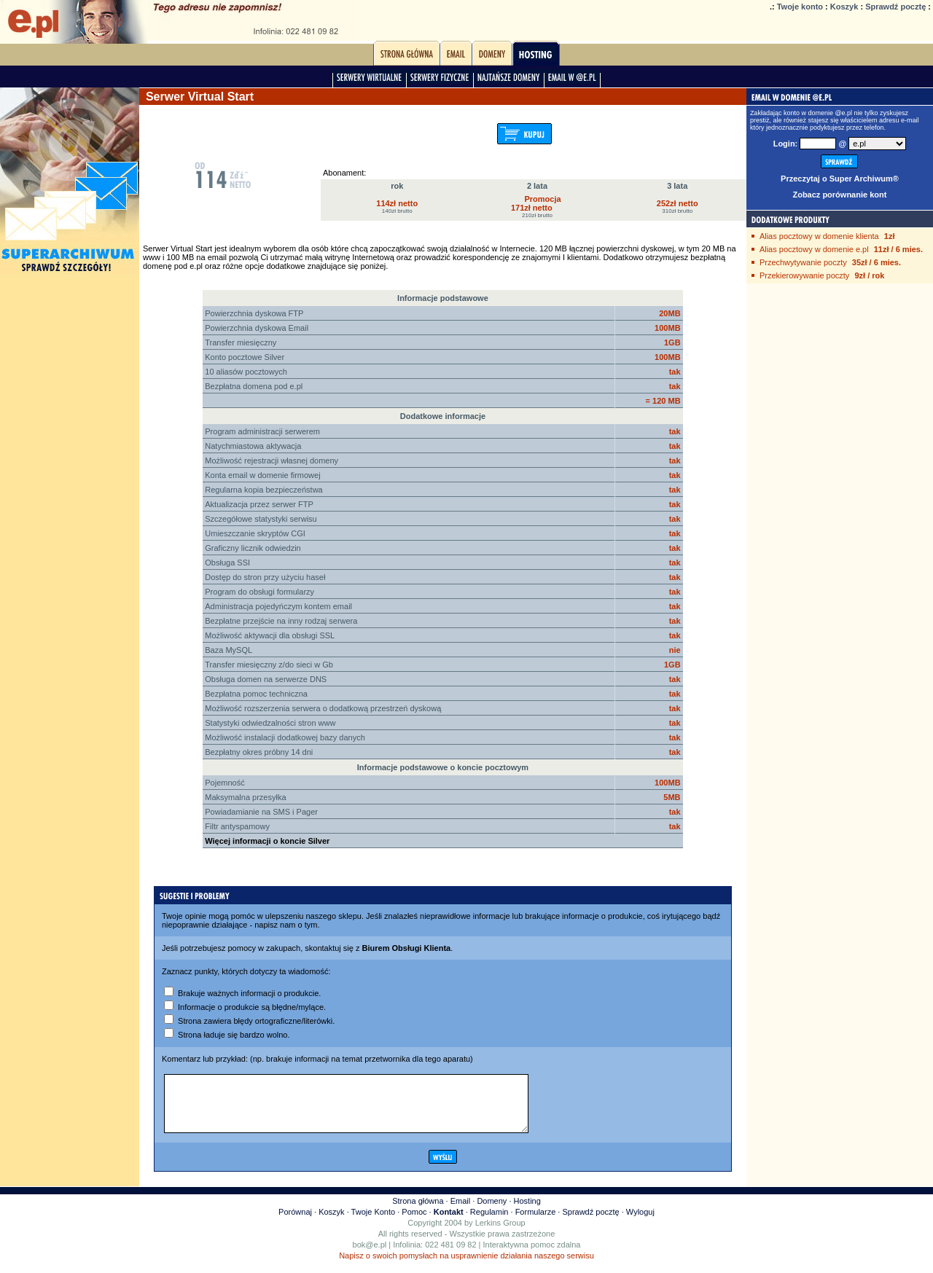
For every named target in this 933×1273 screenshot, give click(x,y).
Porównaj (295, 1222)
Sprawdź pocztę (895, 6)
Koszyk (844, 6)
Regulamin (489, 1222)
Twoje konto (800, 6)
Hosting (527, 1211)
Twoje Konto (373, 1222)
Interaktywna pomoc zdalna (532, 1255)
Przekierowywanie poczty (805, 275)
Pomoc (414, 1222)
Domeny (492, 1211)
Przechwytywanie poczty (803, 262)
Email (460, 1211)
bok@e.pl (370, 1255)
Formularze (535, 1222)
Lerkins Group (500, 1233)
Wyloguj (640, 1222)
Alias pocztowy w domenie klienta (819, 236)
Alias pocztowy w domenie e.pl (814, 249)
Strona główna (417, 1211)
